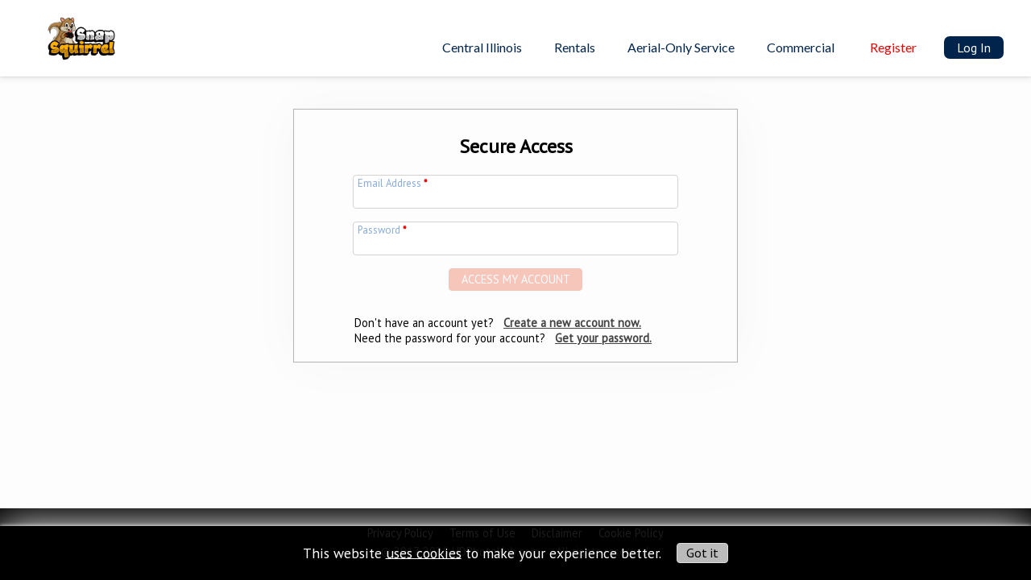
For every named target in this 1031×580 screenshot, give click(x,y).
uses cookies (424, 552)
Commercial (800, 47)
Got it (702, 553)
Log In (974, 47)
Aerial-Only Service (681, 47)
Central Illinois (482, 47)
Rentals (574, 47)
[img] (70, 29)
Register (893, 47)
